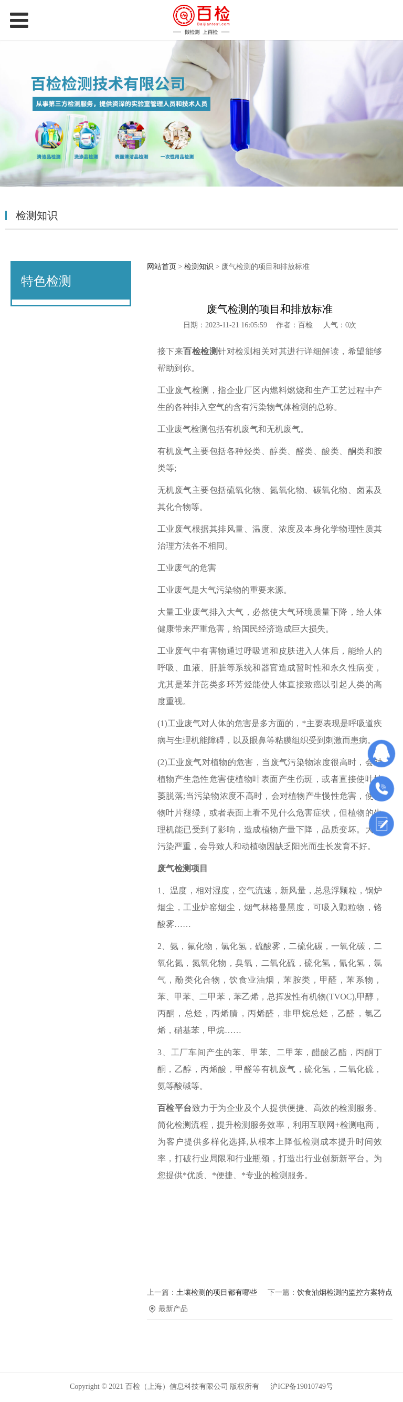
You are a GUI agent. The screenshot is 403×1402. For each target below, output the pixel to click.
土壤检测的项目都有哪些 (216, 1292)
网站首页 (161, 267)
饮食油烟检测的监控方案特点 (345, 1292)
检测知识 (199, 267)
